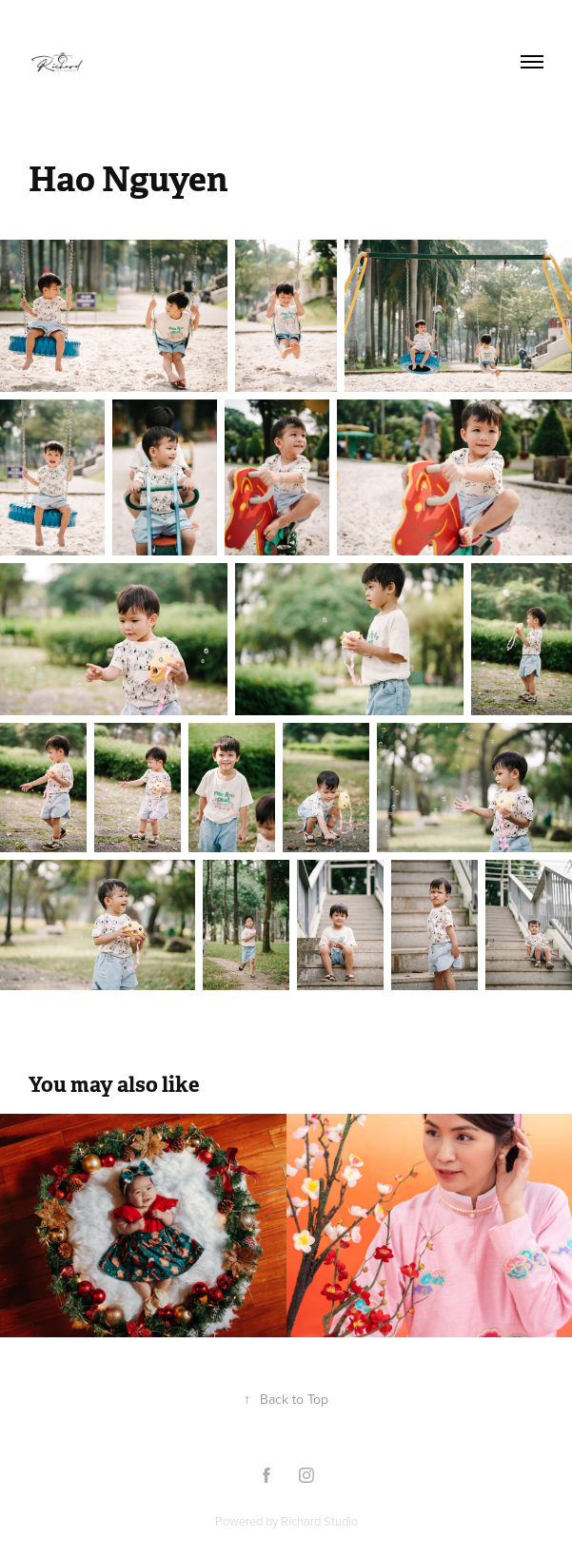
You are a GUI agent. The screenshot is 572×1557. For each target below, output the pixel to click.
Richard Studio (319, 1520)
